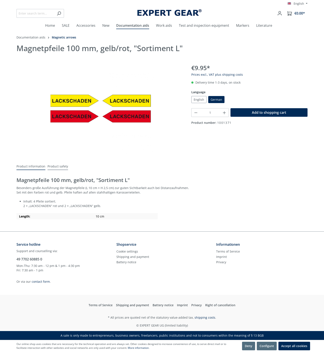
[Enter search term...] (35, 13)
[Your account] (280, 13)
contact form (41, 282)
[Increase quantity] (224, 112)
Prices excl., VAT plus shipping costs (217, 74)
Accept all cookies (294, 346)
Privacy (221, 262)
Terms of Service (228, 251)
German (216, 100)
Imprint (221, 257)
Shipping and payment (132, 257)
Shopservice (126, 244)
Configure (267, 346)
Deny (248, 346)
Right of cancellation (220, 305)
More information (138, 348)
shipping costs (205, 317)
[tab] (30, 166)
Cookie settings (127, 251)
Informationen (228, 244)
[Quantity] (210, 112)
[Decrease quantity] (195, 112)
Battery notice (126, 262)
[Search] (59, 13)
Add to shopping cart (269, 112)
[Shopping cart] (296, 13)
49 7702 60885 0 (29, 259)
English (199, 100)
